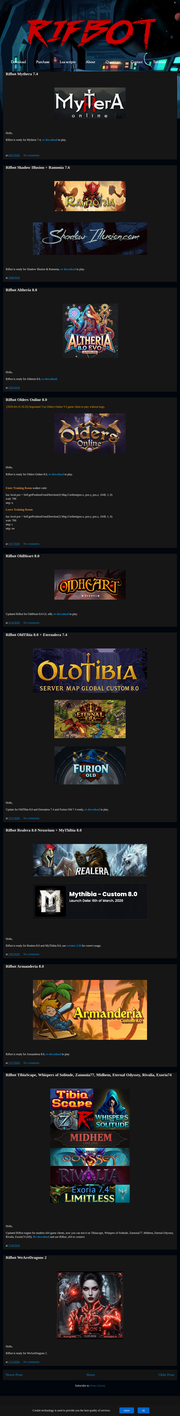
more (127, 1410)
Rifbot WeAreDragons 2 (26, 1257)
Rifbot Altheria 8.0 (21, 290)
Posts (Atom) (97, 1385)
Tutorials (159, 62)
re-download (49, 139)
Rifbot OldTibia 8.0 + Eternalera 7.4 (36, 634)
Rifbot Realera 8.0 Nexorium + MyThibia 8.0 (44, 830)
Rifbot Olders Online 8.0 (26, 399)
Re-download (41, 1236)
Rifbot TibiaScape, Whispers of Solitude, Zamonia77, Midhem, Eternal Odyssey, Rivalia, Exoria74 (89, 1075)
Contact (137, 62)
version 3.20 (74, 945)
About (90, 62)
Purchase (42, 62)
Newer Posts (14, 1375)
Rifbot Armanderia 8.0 (25, 966)
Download (18, 62)
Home (90, 1375)
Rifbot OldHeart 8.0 (22, 556)
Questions (113, 62)
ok (143, 1410)
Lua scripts (67, 62)
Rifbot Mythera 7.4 (22, 74)
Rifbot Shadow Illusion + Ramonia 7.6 (38, 167)
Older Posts (166, 1375)
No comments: (31, 155)
